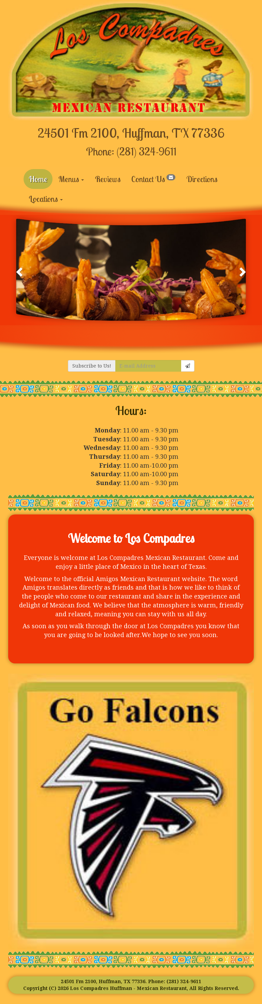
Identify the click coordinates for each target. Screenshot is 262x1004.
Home (38, 179)
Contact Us (153, 179)
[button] (20, 270)
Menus (71, 179)
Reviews (107, 179)
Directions (201, 179)
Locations (46, 199)
